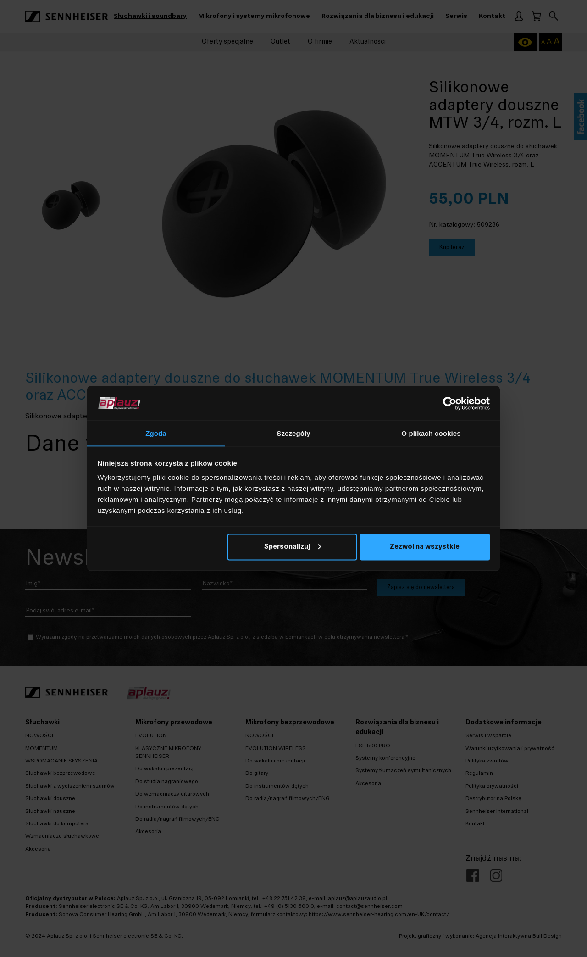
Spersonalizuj (292, 547)
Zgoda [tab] (155, 433)
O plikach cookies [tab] (430, 433)
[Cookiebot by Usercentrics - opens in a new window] (450, 403)
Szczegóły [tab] (293, 433)
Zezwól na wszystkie (425, 547)
